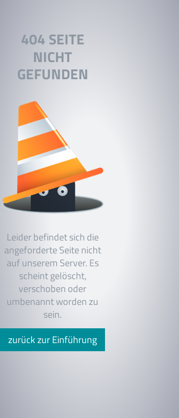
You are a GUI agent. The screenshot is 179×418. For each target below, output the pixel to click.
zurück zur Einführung (52, 339)
